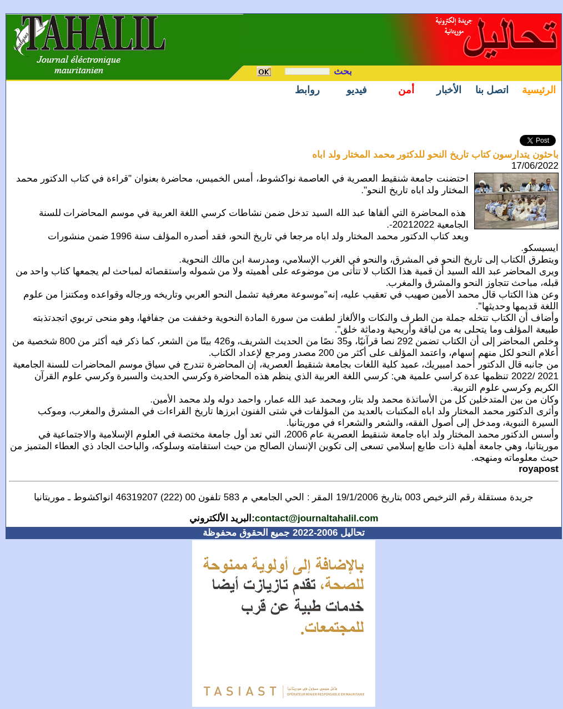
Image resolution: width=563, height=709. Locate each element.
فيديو (356, 89)
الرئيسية (539, 89)
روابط (307, 89)
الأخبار (448, 89)
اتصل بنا (492, 89)
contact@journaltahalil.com (317, 518)
